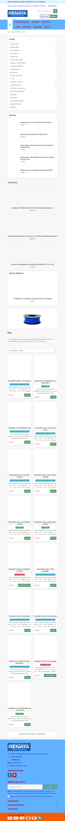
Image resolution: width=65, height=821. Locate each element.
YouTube (14, 775)
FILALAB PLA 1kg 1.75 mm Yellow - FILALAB (45, 476)
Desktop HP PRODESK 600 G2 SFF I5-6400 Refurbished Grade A (32, 208)
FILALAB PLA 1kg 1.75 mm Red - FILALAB (19, 476)
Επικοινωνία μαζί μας (25, 6)
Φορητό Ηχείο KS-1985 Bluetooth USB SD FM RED (36, 170)
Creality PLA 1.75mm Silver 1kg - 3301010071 (19, 662)
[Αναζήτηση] (47, 11)
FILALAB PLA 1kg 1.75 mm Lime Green (45, 429)
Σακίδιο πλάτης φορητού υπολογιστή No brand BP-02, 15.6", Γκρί (32, 264)
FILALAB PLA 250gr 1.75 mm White (19, 381)
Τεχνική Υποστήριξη (39, 6)
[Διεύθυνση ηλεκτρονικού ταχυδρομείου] (25, 786)
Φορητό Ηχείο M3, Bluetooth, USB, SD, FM (33, 134)
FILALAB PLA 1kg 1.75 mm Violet (19, 616)
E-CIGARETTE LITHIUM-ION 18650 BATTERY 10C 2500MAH (32, 299)
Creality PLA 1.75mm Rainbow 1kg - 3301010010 (19, 709)
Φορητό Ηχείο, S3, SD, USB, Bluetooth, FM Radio (35, 122)
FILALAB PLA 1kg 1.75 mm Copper (45, 661)
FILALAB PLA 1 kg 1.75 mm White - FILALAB (19, 523)
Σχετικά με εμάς (12, 6)
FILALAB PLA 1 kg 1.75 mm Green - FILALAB (45, 523)
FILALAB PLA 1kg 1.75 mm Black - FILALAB (20, 570)
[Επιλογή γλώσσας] (52, 5)
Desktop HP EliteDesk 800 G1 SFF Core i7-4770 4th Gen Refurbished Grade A (32, 236)
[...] (49, 754)
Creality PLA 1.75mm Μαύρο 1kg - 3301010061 (45, 382)
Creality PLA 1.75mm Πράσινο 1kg (20, 428)
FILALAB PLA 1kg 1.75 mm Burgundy (45, 570)
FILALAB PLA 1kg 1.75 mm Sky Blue (45, 616)
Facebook (10, 775)
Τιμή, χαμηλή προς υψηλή (16, 350)
